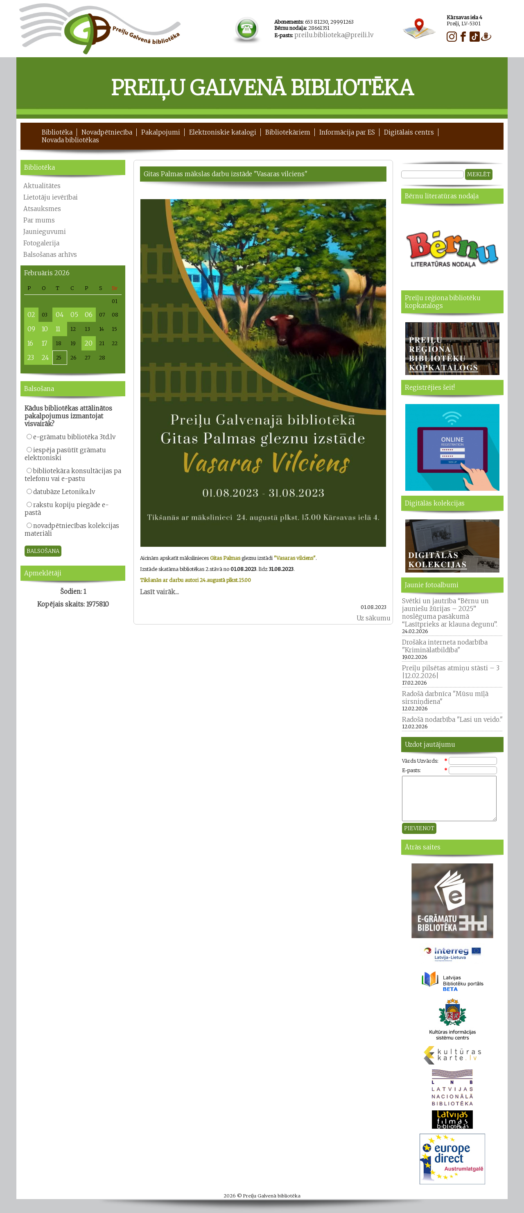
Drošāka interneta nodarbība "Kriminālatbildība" (445, 646)
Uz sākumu (374, 618)
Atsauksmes (42, 209)
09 (31, 329)
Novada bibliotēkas (70, 140)
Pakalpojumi (160, 132)
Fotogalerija (41, 243)
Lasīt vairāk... (159, 592)
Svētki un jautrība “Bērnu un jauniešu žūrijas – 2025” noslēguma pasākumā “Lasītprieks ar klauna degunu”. (449, 612)
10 (45, 329)
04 (60, 315)
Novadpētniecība (106, 132)
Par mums (39, 220)
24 (45, 358)
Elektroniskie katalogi (222, 132)
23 (30, 358)
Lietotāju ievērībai (50, 197)
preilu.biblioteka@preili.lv (333, 35)
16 (30, 343)
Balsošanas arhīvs (50, 254)
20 (89, 343)
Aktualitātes (42, 186)
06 (89, 315)
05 (74, 315)
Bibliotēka (57, 132)
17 (44, 343)
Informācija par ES (347, 132)
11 (58, 329)
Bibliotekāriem (287, 132)
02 (31, 315)
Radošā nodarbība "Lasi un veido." (452, 719)
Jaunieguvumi (44, 232)
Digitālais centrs (409, 132)
